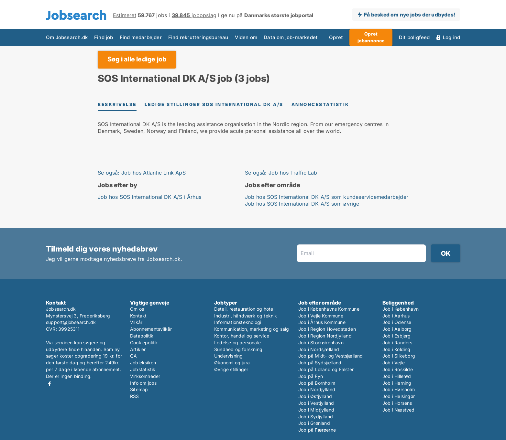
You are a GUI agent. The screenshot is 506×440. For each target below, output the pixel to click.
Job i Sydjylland (315, 416)
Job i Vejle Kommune (320, 315)
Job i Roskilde (397, 369)
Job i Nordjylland (316, 389)
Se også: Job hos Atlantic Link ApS (142, 172)
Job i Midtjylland (316, 410)
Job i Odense (396, 322)
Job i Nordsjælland (318, 349)
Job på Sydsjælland (320, 362)
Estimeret (124, 15)
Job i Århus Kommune (322, 322)
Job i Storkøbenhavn (321, 342)
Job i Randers (397, 342)
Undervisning (228, 356)
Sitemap (139, 389)
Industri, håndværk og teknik (245, 315)
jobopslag (194, 15)
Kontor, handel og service (241, 335)
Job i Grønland (314, 423)
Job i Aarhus (396, 315)
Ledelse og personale (237, 342)
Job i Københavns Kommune (328, 309)
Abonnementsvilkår (151, 329)
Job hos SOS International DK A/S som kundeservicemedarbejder (326, 197)
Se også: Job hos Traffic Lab (281, 172)
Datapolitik (141, 335)
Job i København (400, 309)
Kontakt (138, 315)
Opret (336, 37)
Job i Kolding (396, 349)
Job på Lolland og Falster (326, 369)
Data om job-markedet (291, 37)
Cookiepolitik (144, 342)
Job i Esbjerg (396, 335)
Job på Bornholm (316, 383)
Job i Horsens (397, 403)
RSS (134, 396)
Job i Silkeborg (398, 356)
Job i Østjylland (315, 396)
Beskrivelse (117, 104)
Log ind (451, 37)
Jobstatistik (142, 369)
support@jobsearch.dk (71, 322)
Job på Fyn (310, 376)
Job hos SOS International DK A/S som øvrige (302, 203)
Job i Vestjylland (316, 403)
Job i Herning (397, 383)
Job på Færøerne (317, 430)
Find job (103, 37)
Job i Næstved (398, 410)
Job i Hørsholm (398, 389)
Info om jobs (143, 383)
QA (133, 356)
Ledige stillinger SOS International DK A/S (214, 104)
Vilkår (136, 322)
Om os (137, 309)
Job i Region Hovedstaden (327, 329)
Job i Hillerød (396, 376)
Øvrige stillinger (231, 369)
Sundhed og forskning (238, 349)
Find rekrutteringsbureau (198, 37)
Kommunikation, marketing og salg (251, 329)
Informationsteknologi (237, 322)
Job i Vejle (393, 362)
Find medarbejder (141, 37)
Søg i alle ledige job (136, 59)
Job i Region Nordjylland (325, 335)
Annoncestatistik (320, 104)
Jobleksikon (143, 362)
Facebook (49, 384)
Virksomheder (145, 376)
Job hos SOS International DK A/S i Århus (149, 197)
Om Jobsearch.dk (67, 37)
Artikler (138, 349)
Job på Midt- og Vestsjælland (330, 356)
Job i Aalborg (397, 329)
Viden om (246, 37)
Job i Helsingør (398, 396)
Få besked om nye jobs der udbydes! (409, 14)
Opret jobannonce (371, 37)
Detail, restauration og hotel (244, 309)
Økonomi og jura (232, 362)
